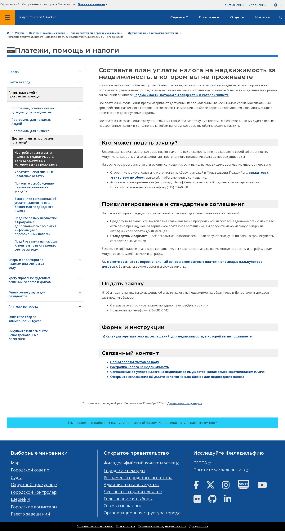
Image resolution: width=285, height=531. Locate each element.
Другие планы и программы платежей (153, 33)
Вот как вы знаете (93, 4)
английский (235, 5)
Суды (16, 477)
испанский (257, 5)
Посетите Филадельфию (219, 470)
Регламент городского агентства (138, 477)
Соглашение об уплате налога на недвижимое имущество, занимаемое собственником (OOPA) (187, 372)
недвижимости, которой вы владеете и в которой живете (181, 95)
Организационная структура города (142, 513)
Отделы (237, 17)
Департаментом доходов (184, 403)
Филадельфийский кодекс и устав (139, 463)
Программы (209, 17)
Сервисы (177, 17)
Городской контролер (34, 492)
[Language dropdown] (279, 5)
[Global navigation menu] (7, 17)
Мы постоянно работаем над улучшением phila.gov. (142, 423)
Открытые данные (123, 506)
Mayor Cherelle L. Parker (37, 17)
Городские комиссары (34, 507)
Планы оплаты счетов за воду (134, 362)
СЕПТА (200, 463)
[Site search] (280, 17)
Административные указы (131, 484)
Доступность (198, 526)
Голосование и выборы (128, 499)
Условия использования (95, 526)
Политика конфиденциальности (162, 526)
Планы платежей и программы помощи (96, 33)
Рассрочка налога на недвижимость (139, 367)
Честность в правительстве (133, 491)
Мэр (15, 463)
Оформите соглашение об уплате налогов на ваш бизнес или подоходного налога (177, 377)
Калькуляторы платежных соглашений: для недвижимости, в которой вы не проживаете (177, 336)
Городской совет (28, 470)
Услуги (19, 33)
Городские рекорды (124, 470)
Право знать (125, 526)
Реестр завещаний (30, 514)
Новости (262, 17)
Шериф (18, 499)
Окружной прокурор (32, 484)
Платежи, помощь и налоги (47, 33)
